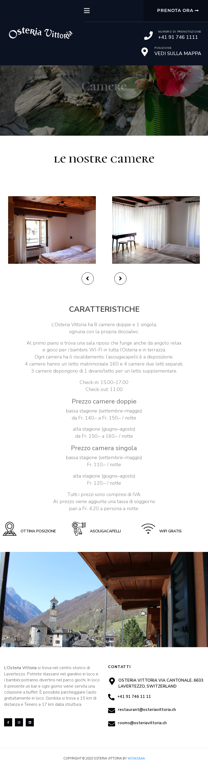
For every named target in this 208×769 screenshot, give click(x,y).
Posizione (162, 48)
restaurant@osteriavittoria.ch (147, 709)
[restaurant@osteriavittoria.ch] (111, 710)
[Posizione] (144, 51)
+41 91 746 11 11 (134, 696)
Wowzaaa (136, 759)
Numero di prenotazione (179, 32)
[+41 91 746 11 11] (111, 697)
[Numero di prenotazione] (148, 35)
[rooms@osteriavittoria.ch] (111, 723)
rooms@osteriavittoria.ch (142, 723)
